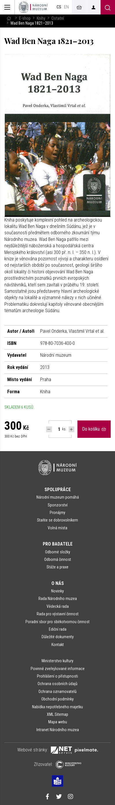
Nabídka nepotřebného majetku (57, 707)
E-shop (25, 18)
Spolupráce (57, 489)
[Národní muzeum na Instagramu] (70, 797)
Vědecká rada (58, 606)
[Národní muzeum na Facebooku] (47, 797)
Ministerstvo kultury (57, 660)
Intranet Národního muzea (57, 729)
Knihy (41, 18)
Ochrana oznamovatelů (57, 691)
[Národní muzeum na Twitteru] (59, 797)
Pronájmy (57, 512)
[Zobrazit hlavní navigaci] (7, 7)
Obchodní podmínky (57, 699)
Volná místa (57, 528)
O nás (57, 583)
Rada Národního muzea (57, 598)
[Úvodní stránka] (33, 7)
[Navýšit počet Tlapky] (71, 429)
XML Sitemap (57, 714)
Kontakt (57, 644)
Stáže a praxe (57, 567)
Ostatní (57, 18)
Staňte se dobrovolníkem (57, 520)
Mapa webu (57, 722)
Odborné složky (57, 552)
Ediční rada (57, 629)
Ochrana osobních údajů (57, 683)
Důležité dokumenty (58, 636)
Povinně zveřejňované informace (58, 668)
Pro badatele (58, 544)
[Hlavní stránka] (8, 18)
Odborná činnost (57, 559)
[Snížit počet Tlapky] (49, 429)
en (66, 7)
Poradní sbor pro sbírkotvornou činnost (57, 621)
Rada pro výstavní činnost (58, 614)
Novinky (57, 591)
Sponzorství (58, 505)
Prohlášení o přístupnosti (57, 676)
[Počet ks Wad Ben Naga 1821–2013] (56, 429)
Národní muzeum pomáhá (57, 497)
